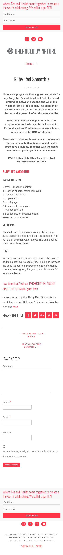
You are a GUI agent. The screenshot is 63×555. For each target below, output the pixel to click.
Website (7, 432)
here (35, 289)
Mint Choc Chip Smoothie (31, 345)
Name (7, 402)
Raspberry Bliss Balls (31, 335)
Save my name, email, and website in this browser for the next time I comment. (30, 454)
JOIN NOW (32, 27)
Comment (8, 366)
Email (6, 417)
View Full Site (31, 546)
